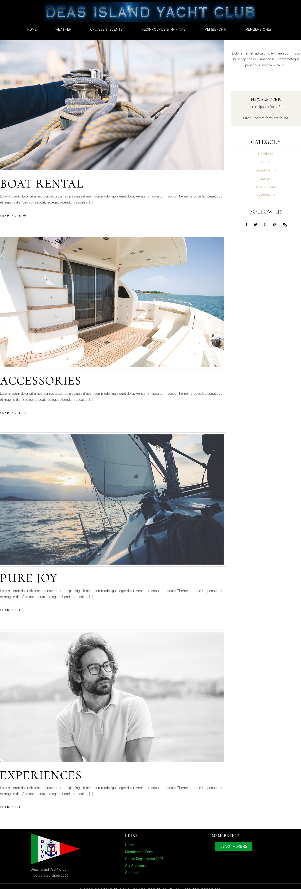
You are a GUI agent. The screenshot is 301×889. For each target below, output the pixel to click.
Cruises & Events (107, 29)
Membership (217, 29)
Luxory (266, 178)
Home (33, 29)
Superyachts (265, 194)
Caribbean (266, 154)
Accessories (41, 380)
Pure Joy (29, 578)
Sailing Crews (266, 186)
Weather (64, 29)
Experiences (41, 775)
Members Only (259, 29)
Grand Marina (266, 170)
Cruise (266, 162)
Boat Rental (42, 183)
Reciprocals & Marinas (165, 29)
